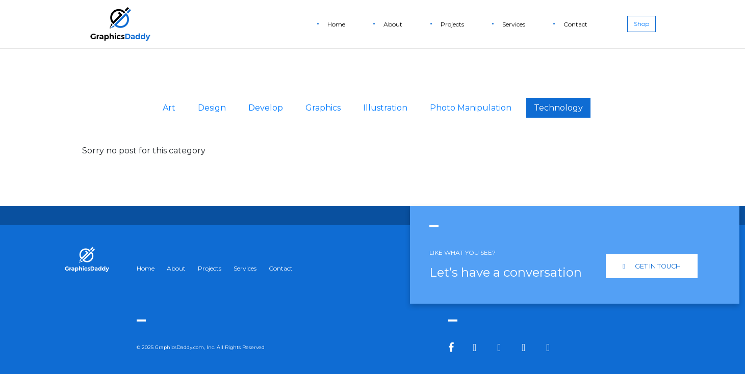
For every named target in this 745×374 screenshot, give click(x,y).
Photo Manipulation (470, 108)
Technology (558, 108)
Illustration (385, 108)
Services (513, 24)
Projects (452, 24)
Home (336, 24)
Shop (641, 24)
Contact (575, 24)
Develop (265, 108)
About (392, 24)
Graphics (323, 108)
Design (212, 108)
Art (169, 108)
